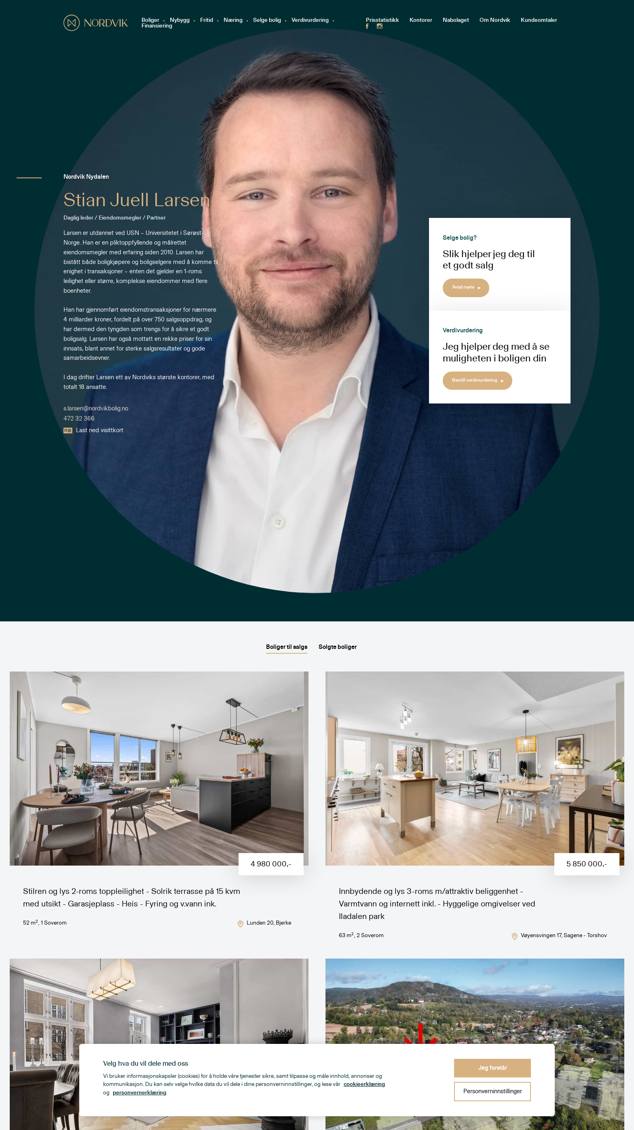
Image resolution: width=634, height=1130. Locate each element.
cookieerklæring (364, 1084)
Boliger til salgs (286, 647)
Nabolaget (456, 20)
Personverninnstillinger (492, 1091)
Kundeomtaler (539, 20)
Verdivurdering (310, 20)
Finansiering (157, 26)
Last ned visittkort (93, 430)
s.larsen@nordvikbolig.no (95, 408)
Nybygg (180, 20)
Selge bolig (267, 20)
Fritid (206, 20)
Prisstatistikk (382, 20)
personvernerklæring (139, 1093)
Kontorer (421, 20)
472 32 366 (79, 419)
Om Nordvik (495, 20)
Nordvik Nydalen (86, 177)
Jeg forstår (492, 1068)
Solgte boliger (338, 647)
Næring (233, 20)
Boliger (150, 20)
